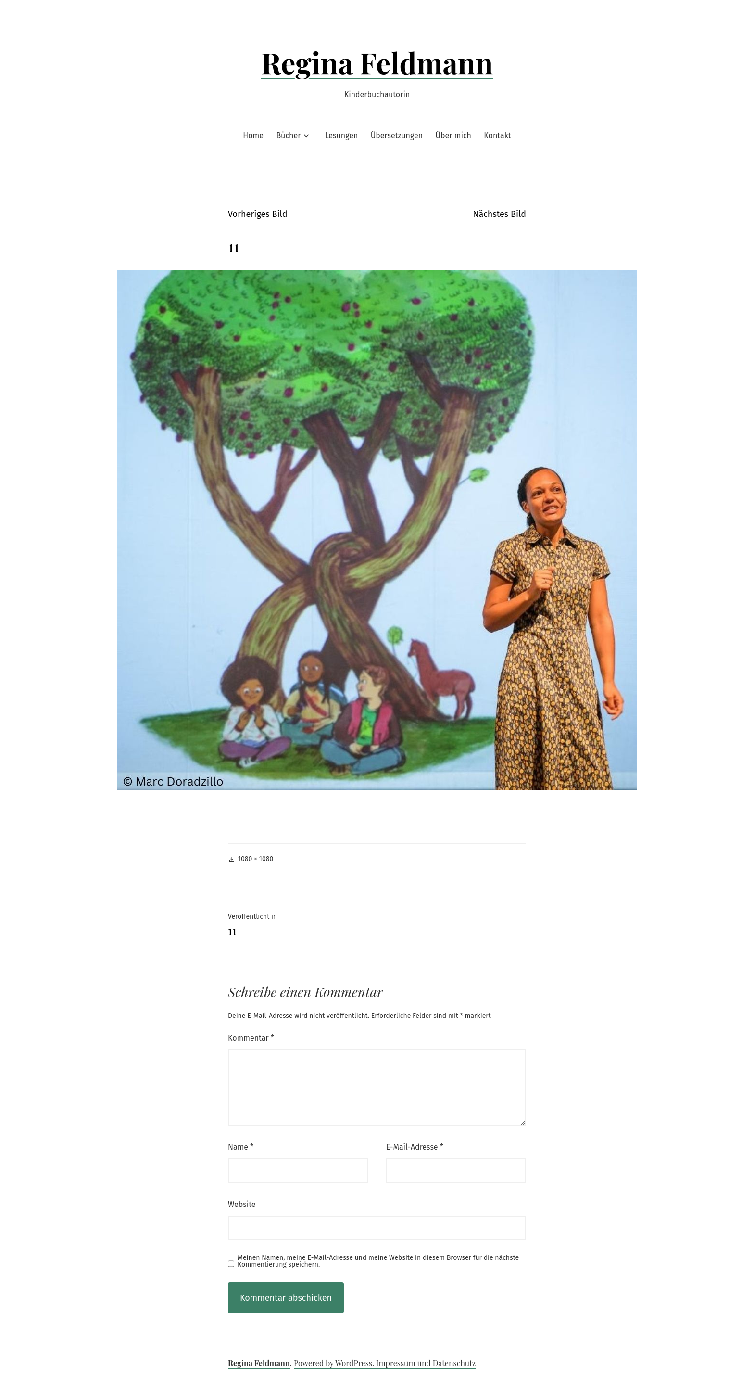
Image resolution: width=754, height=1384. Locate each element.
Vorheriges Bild (257, 214)
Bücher (288, 135)
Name (240, 1147)
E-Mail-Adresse (414, 1147)
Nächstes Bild (499, 214)
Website (242, 1204)
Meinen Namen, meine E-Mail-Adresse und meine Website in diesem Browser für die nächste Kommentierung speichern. (378, 1261)
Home (253, 135)
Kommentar (251, 1037)
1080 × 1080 (255, 859)
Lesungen (341, 135)
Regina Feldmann (377, 62)
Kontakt (497, 135)
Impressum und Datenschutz (426, 1363)
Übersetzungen (397, 135)
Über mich (453, 135)
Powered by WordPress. (335, 1363)
